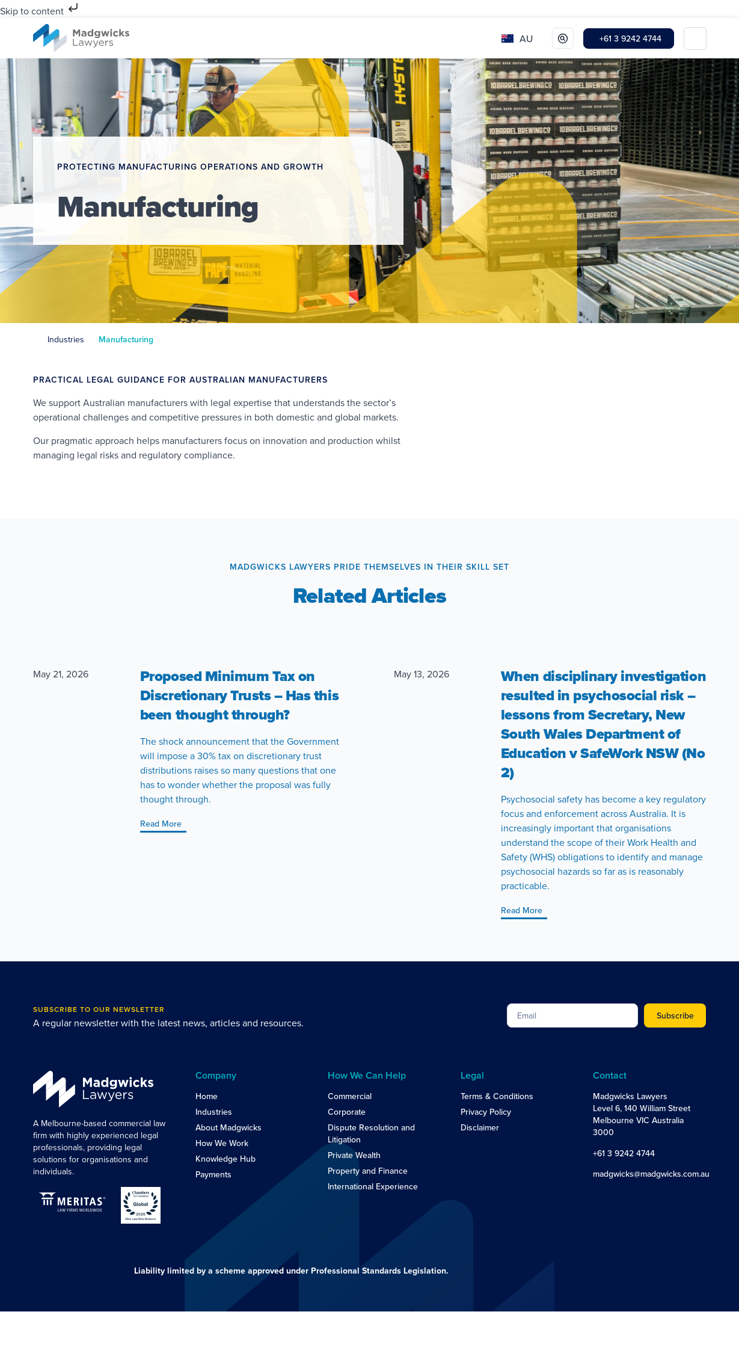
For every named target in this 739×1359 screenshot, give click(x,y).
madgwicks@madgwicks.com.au (651, 1174)
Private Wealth (354, 1155)
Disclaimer (480, 1127)
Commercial (350, 1096)
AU (526, 38)
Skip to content (40, 10)
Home (206, 1096)
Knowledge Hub (225, 1159)
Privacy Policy (486, 1112)
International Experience (373, 1186)
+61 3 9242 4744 (624, 1153)
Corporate (347, 1112)
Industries (66, 339)
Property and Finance (368, 1171)
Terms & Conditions (497, 1096)
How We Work (221, 1143)
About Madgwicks (228, 1127)
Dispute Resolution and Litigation (371, 1133)
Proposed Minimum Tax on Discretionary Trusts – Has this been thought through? (239, 695)
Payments (213, 1174)
